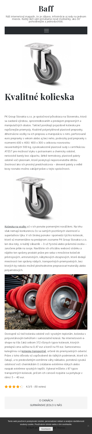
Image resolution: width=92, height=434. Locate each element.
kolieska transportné (34, 351)
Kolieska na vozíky (15, 226)
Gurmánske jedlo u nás (46, 405)
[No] (88, 425)
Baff (46, 8)
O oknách (46, 400)
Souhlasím (46, 429)
